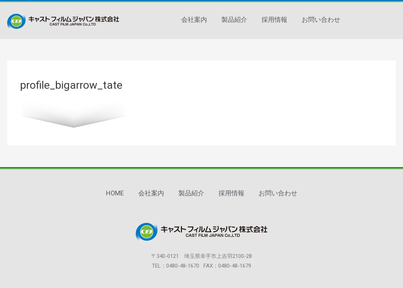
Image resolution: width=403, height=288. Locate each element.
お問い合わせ (321, 19)
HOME (115, 193)
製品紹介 (234, 19)
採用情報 (274, 19)
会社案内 (194, 19)
